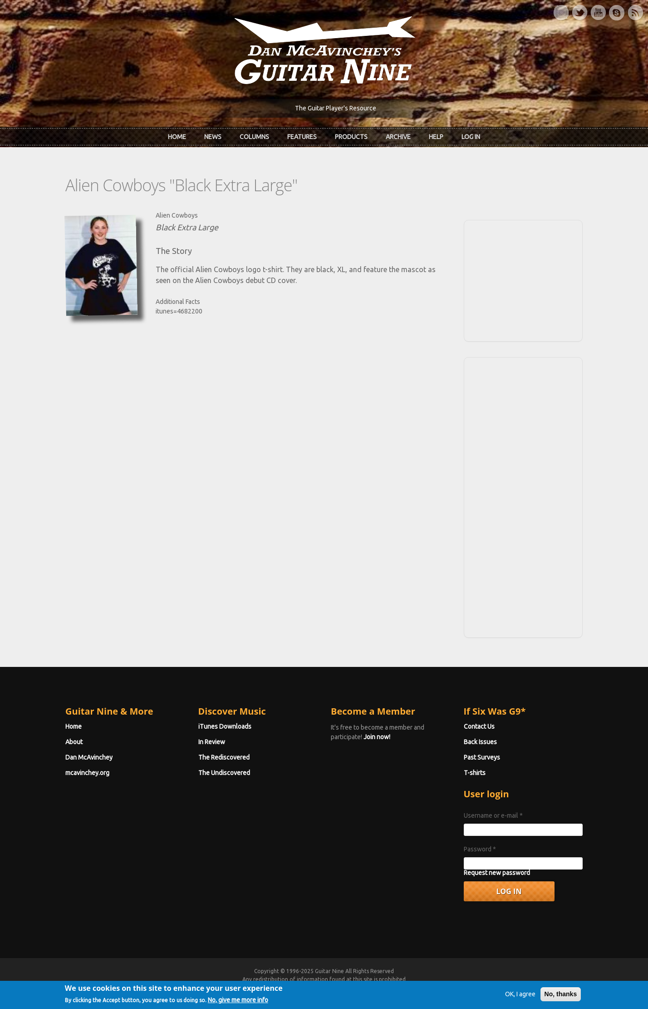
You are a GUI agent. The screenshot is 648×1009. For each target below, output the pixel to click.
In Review (211, 742)
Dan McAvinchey (89, 757)
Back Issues (480, 742)
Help (436, 136)
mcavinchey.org (87, 772)
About (74, 742)
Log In (470, 136)
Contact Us (479, 726)
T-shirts (475, 772)
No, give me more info (238, 1004)
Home (177, 136)
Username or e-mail (493, 815)
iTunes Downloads (224, 726)
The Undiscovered (224, 772)
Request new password (497, 872)
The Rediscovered (224, 757)
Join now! (376, 737)
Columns (254, 136)
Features (302, 136)
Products (351, 136)
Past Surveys (482, 757)
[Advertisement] (523, 279)
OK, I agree (520, 997)
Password (480, 849)
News (212, 136)
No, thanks (561, 997)
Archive (398, 136)
